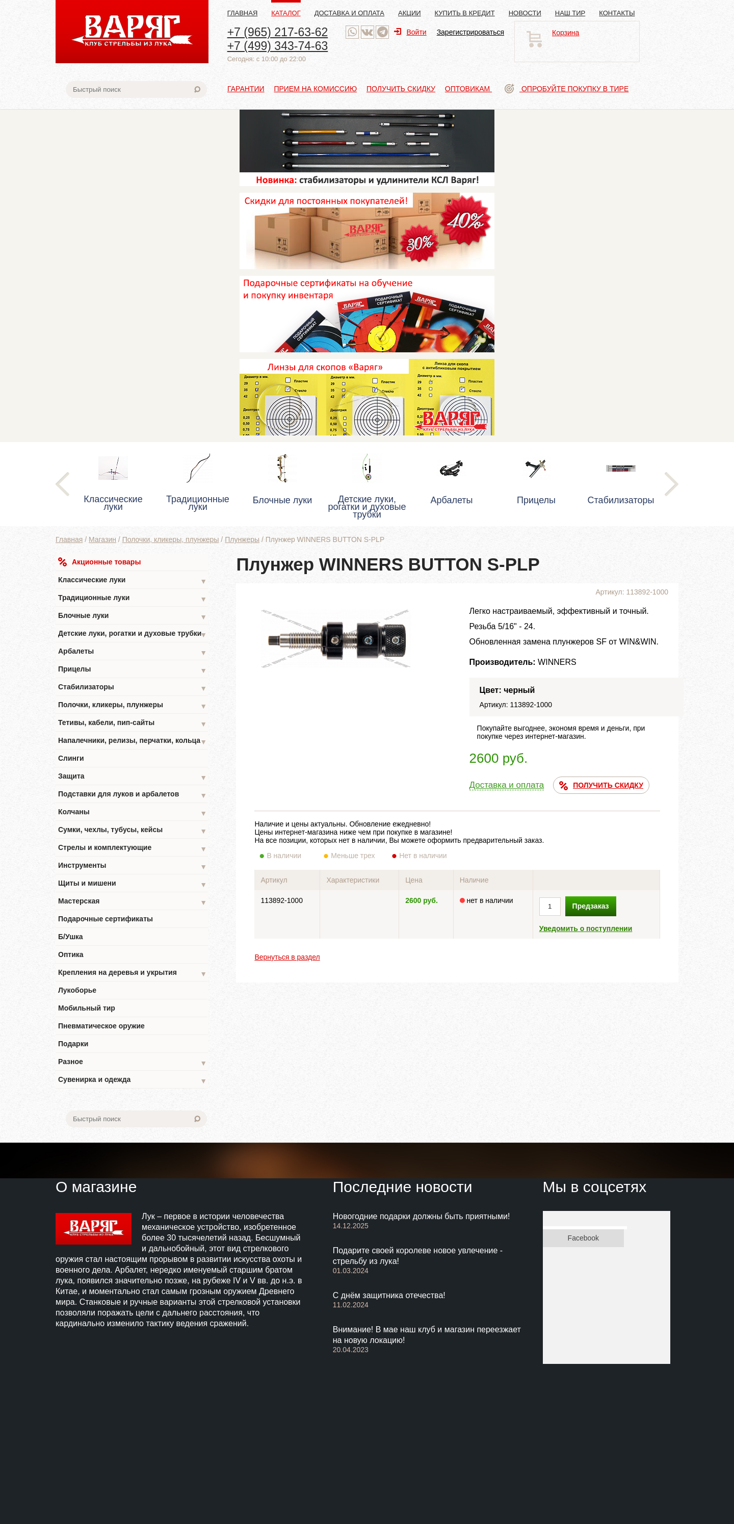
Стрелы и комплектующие (132, 848)
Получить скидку (400, 89)
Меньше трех (355, 855)
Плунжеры (242, 539)
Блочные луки (132, 616)
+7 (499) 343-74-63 (277, 46)
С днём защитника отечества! (389, 1295)
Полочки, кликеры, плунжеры (170, 539)
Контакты (617, 13)
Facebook (583, 1238)
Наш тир (570, 13)
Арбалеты (132, 652)
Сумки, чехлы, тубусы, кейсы (132, 830)
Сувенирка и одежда (132, 1080)
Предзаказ (590, 906)
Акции (409, 13)
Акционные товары (99, 561)
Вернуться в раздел (287, 957)
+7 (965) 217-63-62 (277, 32)
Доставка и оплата (349, 13)
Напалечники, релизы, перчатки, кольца (132, 741)
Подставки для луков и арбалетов (132, 795)
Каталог (285, 13)
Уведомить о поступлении (586, 928)
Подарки (73, 1044)
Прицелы (132, 670)
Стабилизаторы (132, 688)
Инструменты (132, 866)
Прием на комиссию (315, 89)
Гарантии (246, 89)
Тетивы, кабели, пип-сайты (132, 723)
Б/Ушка (70, 937)
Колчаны (132, 813)
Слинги (71, 758)
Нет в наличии (423, 855)
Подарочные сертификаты (105, 919)
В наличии (291, 855)
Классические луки (132, 581)
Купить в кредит (465, 13)
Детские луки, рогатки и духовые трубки (132, 634)
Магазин (102, 539)
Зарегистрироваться (470, 32)
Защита (132, 777)
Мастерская (132, 902)
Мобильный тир (86, 1008)
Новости (525, 13)
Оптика (71, 954)
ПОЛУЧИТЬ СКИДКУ (601, 785)
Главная (242, 13)
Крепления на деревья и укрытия (132, 973)
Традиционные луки (132, 598)
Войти (410, 32)
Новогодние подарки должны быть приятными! (421, 1216)
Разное (132, 1062)
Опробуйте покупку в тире (566, 89)
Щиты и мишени (132, 884)
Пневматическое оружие (101, 1026)
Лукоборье (77, 990)
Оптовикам (468, 89)
